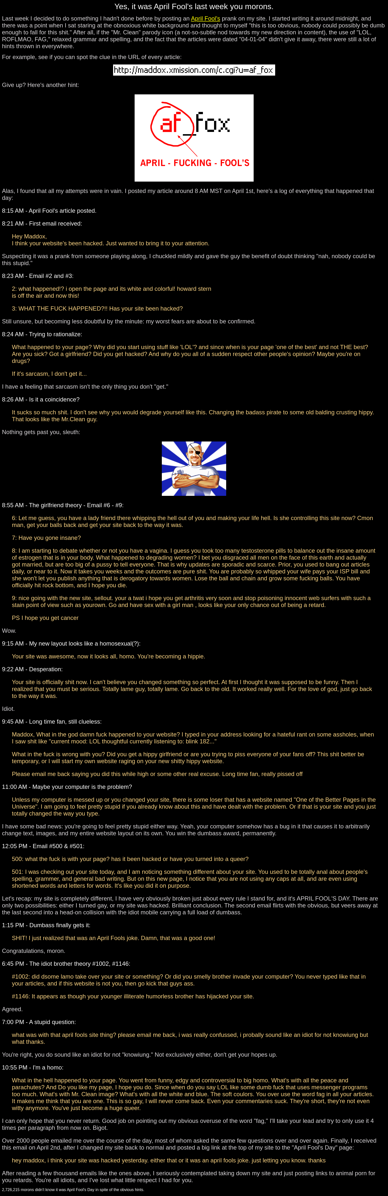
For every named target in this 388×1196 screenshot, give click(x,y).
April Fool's (205, 18)
